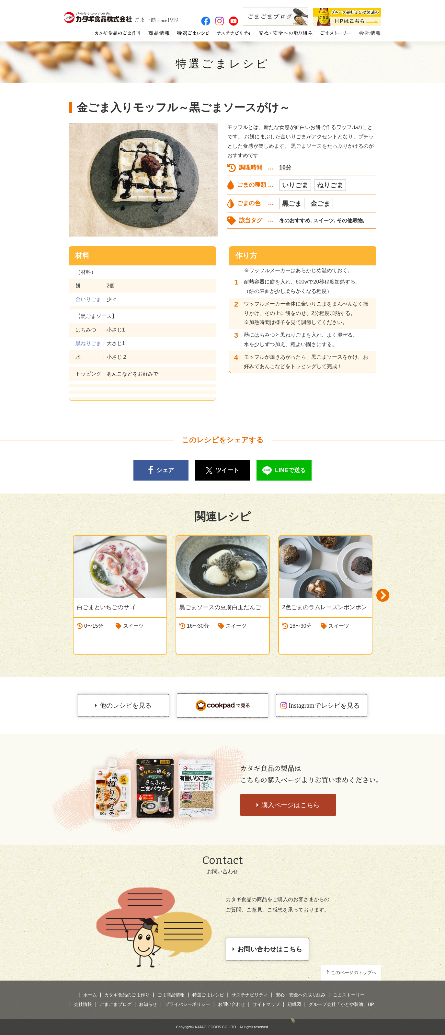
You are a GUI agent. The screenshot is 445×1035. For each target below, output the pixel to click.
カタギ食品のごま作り (127, 994)
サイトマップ (266, 1004)
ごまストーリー (349, 994)
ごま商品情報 (171, 994)
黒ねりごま (88, 343)
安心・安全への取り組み (300, 994)
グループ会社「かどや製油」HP (341, 1004)
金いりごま (88, 299)
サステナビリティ (250, 994)
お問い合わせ (231, 1004)
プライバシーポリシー (187, 1004)
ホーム (90, 994)
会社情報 (83, 1004)
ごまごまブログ (115, 1004)
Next (382, 595)
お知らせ (148, 1004)
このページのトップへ (353, 972)
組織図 (294, 1004)
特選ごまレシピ (223, 63)
